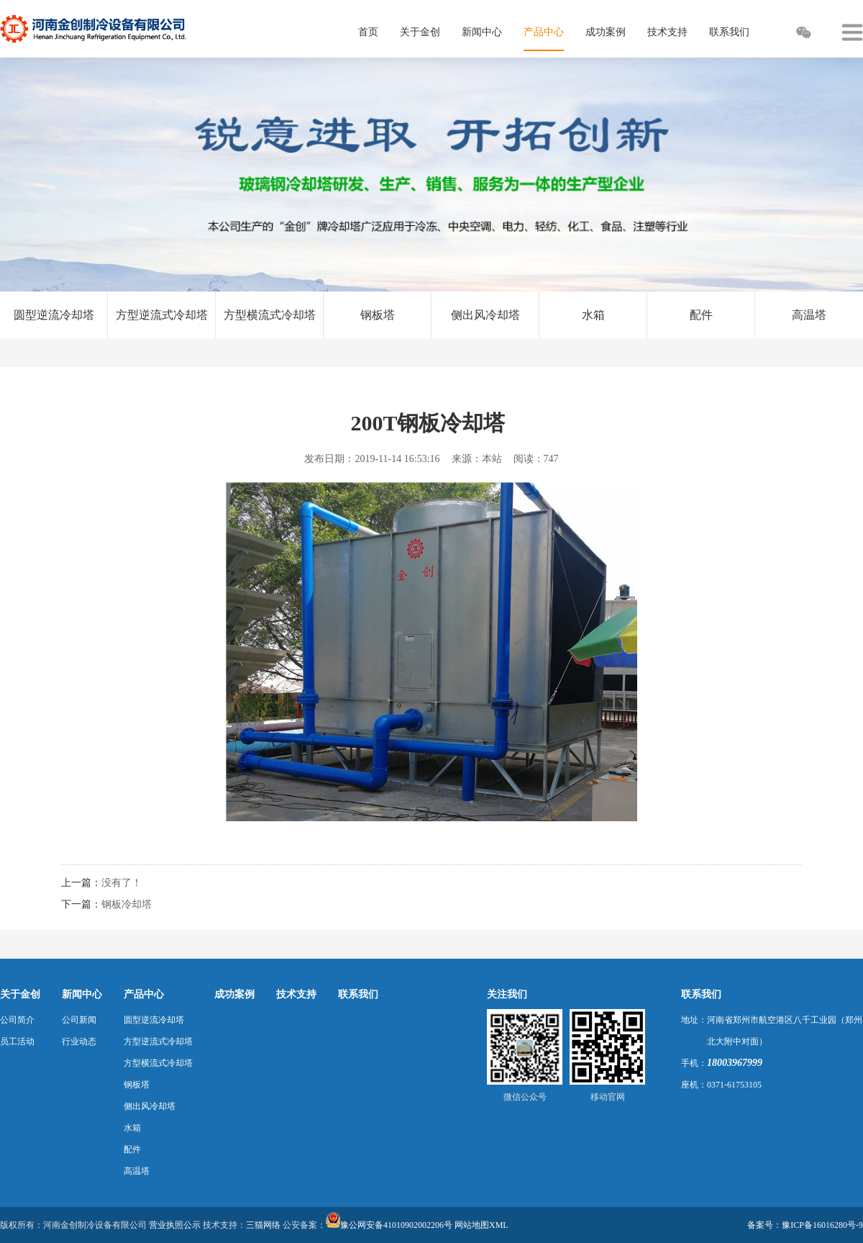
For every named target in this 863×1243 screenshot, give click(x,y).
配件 (701, 315)
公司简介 (17, 1020)
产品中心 (144, 994)
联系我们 (358, 994)
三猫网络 (263, 1225)
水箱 (593, 315)
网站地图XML (481, 1225)
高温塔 (809, 315)
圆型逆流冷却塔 (54, 315)
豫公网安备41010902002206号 (396, 1225)
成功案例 (234, 994)
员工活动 (17, 1041)
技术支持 (296, 994)
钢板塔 (377, 315)
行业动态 (79, 1041)
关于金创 (20, 994)
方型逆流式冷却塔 (162, 315)
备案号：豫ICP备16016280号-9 (805, 1225)
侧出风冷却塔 (485, 315)
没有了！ (121, 882)
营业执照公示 (175, 1225)
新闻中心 (82, 994)
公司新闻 (79, 1020)
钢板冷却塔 (126, 904)
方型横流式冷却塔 (270, 315)
